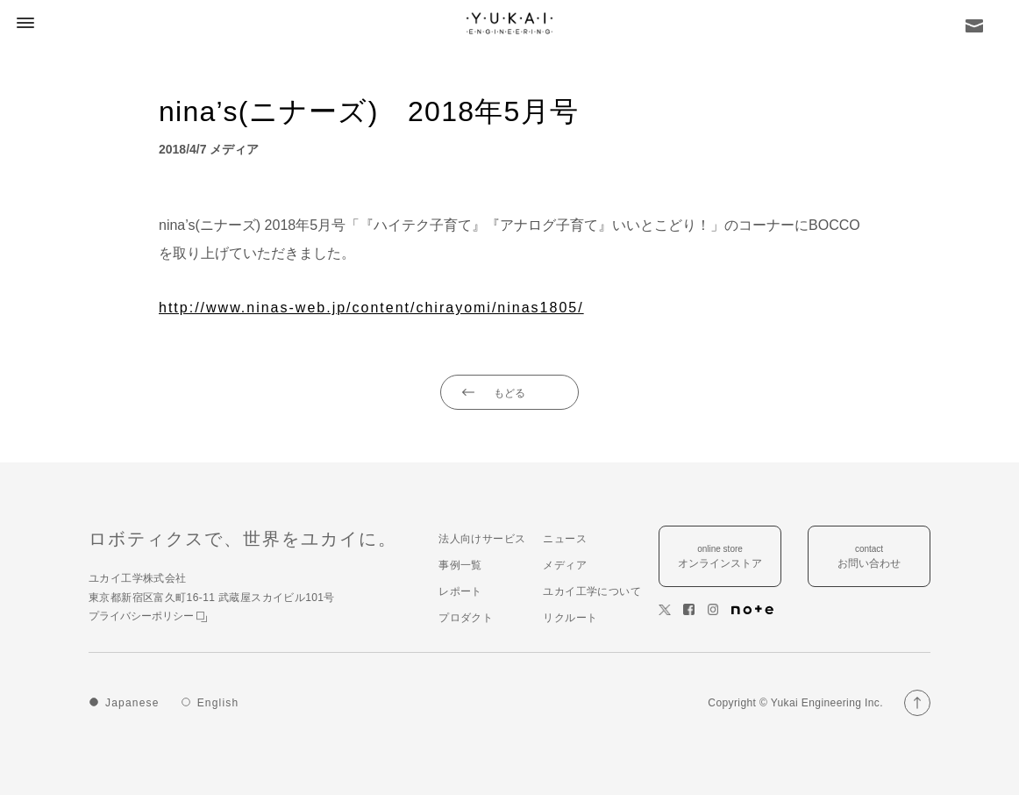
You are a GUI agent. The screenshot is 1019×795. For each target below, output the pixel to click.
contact (869, 557)
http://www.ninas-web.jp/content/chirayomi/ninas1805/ (371, 307)
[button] (23, 22)
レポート (460, 591)
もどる (509, 393)
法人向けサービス (481, 539)
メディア (565, 565)
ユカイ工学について (592, 591)
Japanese (132, 703)
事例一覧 (460, 565)
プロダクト (465, 618)
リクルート (570, 618)
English (218, 703)
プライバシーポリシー (148, 616)
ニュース (565, 539)
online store (720, 557)
